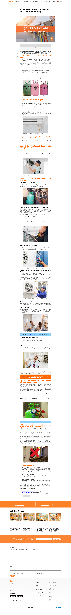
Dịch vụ (22, 1)
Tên (11, 562)
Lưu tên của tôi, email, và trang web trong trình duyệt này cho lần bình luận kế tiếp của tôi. (27, 573)
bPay (30, 1)
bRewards (26, 1)
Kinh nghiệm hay (35, 1)
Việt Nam (60, 1)
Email (11, 566)
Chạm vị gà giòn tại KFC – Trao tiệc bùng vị (28, 529)
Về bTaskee (17, 1)
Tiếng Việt (54, 1)
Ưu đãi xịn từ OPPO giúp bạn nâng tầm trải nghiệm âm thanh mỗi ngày (54, 529)
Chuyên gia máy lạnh (24, 6)
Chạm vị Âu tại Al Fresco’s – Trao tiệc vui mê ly (16, 529)
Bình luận (12, 551)
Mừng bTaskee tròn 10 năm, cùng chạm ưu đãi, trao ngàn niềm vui (42, 529)
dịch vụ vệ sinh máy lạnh (30, 372)
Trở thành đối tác (47, 1)
